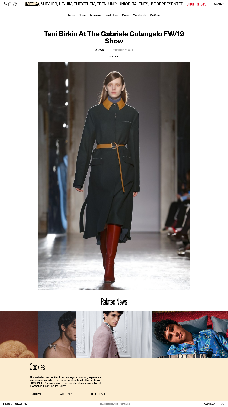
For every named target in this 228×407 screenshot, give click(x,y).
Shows (82, 15)
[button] (37, 394)
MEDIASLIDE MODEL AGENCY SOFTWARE (114, 404)
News (71, 15)
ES (222, 404)
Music (125, 15)
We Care (155, 15)
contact (210, 404)
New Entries (111, 15)
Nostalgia (95, 15)
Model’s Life (139, 15)
